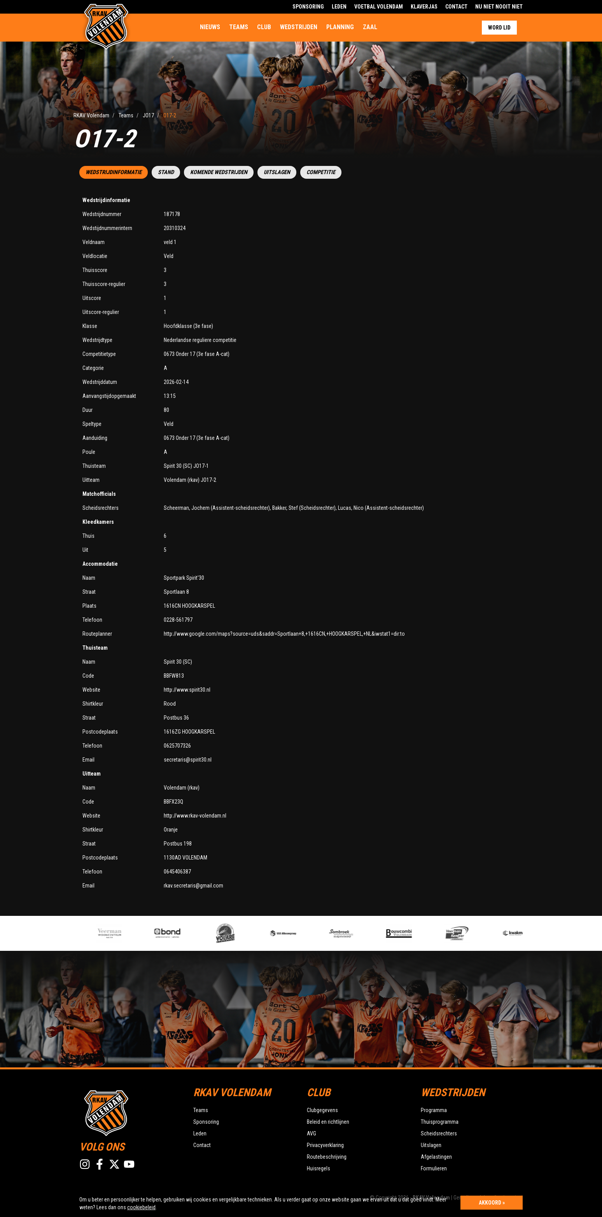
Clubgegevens (322, 1110)
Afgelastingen (436, 1157)
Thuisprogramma (439, 1122)
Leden (339, 6)
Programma (434, 1110)
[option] (137, 933)
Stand (166, 172)
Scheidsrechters (439, 1133)
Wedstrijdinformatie (114, 172)
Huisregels (318, 1168)
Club (264, 27)
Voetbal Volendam (378, 6)
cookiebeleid (141, 1207)
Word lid (499, 27)
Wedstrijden (298, 27)
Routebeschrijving (326, 1157)
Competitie (320, 172)
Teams (238, 27)
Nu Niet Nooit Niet (499, 6)
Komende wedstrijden (218, 172)
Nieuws (210, 27)
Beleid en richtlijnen (328, 1122)
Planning (340, 27)
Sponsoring (308, 6)
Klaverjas (424, 6)
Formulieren (434, 1168)
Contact (456, 6)
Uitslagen (277, 172)
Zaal (370, 27)
